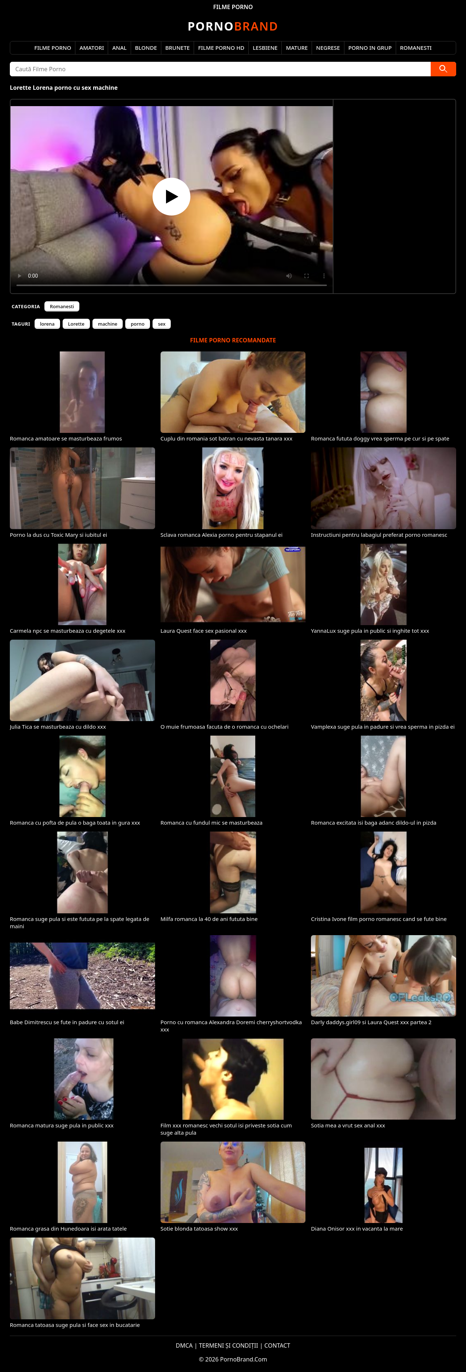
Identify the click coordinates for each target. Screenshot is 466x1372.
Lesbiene (265, 47)
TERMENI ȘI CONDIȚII (228, 1345)
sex (162, 324)
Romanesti (416, 47)
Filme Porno (52, 47)
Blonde (146, 47)
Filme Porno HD (221, 47)
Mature (297, 47)
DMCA (184, 1345)
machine (107, 324)
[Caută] (443, 69)
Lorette (76, 324)
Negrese (328, 47)
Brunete (177, 47)
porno (138, 324)
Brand (232, 26)
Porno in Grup (370, 47)
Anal (119, 47)
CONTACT (277, 1345)
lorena (47, 324)
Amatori (91, 47)
